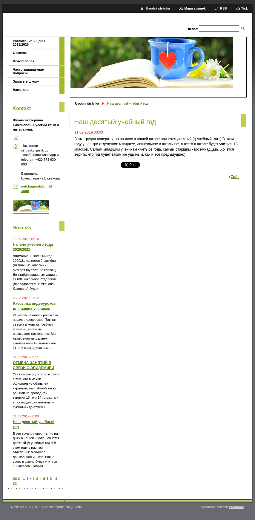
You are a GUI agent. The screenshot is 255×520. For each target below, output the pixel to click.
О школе (20, 53)
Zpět (235, 177)
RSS (223, 8)
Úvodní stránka (87, 103)
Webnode (236, 507)
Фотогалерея (23, 61)
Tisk (244, 8)
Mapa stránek (195, 8)
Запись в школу (26, 81)
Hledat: (192, 29)
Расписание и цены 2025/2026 (29, 42)
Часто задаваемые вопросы (28, 71)
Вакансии (21, 90)
